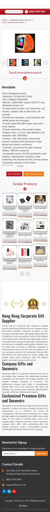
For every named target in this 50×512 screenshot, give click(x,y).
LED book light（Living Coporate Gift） (40, 259)
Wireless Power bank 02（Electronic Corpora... (25, 209)
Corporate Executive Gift (20, 20)
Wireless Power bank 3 (25, 235)
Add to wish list (33, 174)
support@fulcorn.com (16, 484)
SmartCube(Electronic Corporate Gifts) (9, 208)
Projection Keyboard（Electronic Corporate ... (9, 262)
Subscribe (41, 453)
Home (4, 20)
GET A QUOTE (14, 174)
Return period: (7, 165)
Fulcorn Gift (24, 501)
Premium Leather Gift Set (40, 234)
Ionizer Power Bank (40, 208)
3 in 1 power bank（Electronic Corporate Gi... (10, 235)
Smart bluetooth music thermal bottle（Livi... (25, 261)
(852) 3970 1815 (37, 11)
